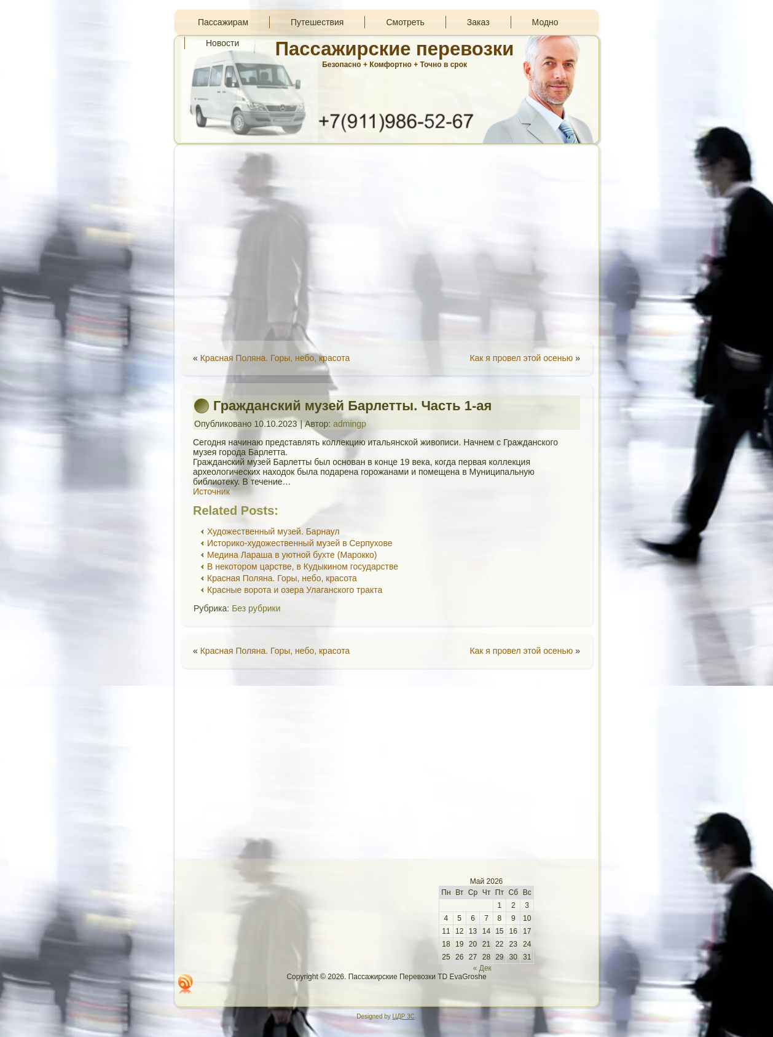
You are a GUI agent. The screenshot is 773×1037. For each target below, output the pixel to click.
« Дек (482, 968)
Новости (222, 43)
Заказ (478, 22)
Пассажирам (223, 22)
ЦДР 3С (404, 1016)
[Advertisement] (386, 242)
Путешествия (317, 22)
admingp (349, 424)
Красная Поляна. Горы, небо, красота (275, 358)
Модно (545, 22)
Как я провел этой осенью (521, 358)
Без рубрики (256, 608)
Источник (211, 491)
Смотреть (405, 22)
